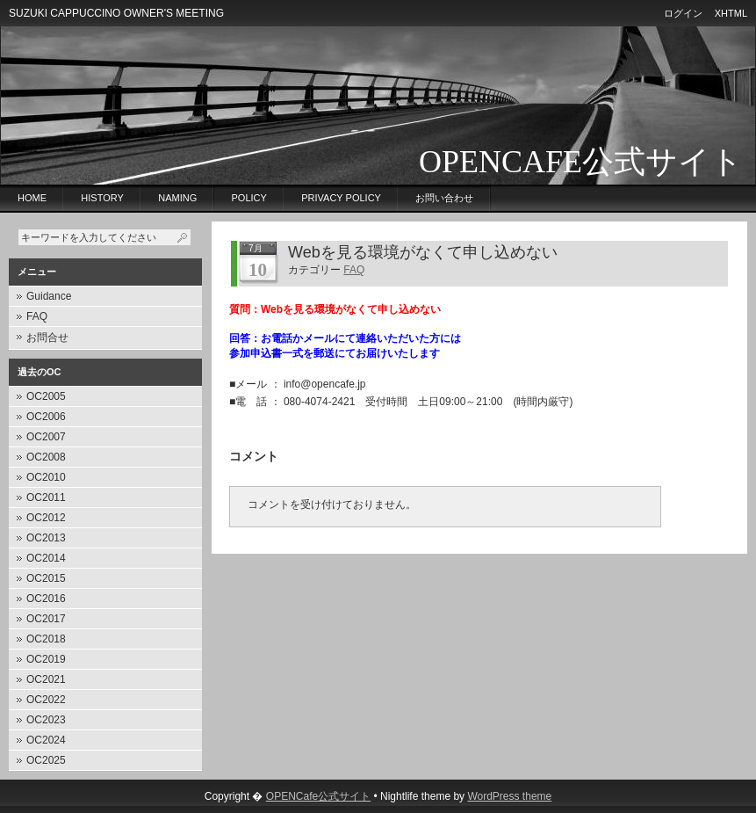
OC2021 (46, 679)
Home (32, 197)
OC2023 (46, 720)
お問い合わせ (444, 197)
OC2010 (46, 477)
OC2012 (46, 518)
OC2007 (46, 437)
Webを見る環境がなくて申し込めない (423, 252)
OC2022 (46, 699)
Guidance (48, 296)
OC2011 (46, 497)
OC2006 (46, 416)
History (102, 197)
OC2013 (46, 538)
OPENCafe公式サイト (581, 161)
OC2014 (46, 558)
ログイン (683, 13)
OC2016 (46, 598)
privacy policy (341, 197)
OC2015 (46, 578)
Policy (249, 197)
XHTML (731, 13)
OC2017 (46, 619)
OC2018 (46, 639)
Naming (177, 197)
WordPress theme (509, 796)
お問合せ (47, 337)
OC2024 (46, 740)
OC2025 (46, 760)
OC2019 (46, 659)
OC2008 (46, 457)
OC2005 (46, 396)
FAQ (36, 316)
